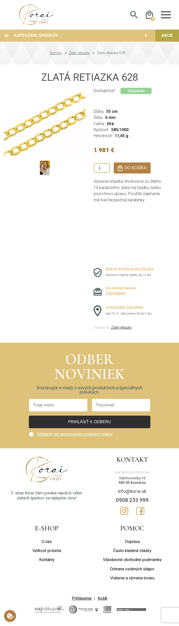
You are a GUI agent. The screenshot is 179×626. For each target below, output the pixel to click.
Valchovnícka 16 (132, 482)
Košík (102, 601)
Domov (56, 56)
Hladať (134, 16)
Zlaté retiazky (79, 56)
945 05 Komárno (132, 486)
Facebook (140, 514)
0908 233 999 (132, 504)
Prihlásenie (82, 601)
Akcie (167, 39)
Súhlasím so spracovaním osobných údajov (75, 437)
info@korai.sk (132, 494)
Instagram (124, 514)
